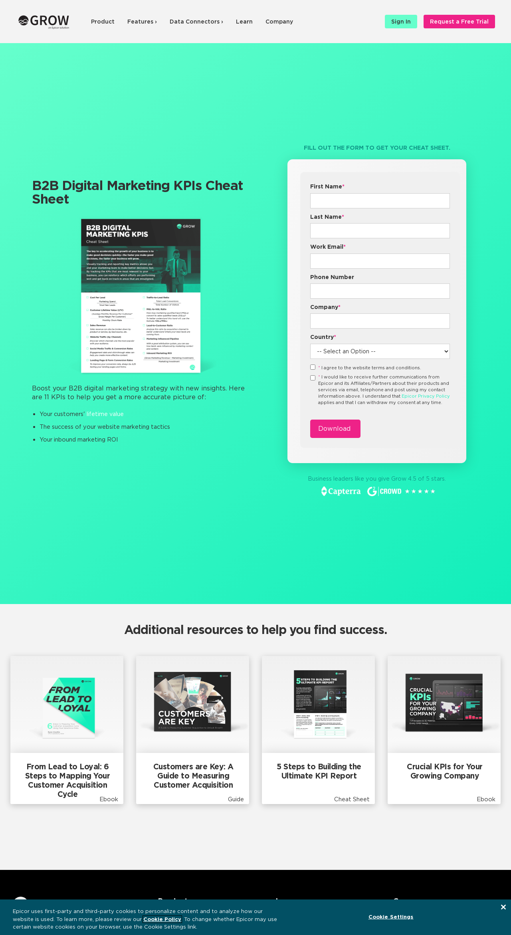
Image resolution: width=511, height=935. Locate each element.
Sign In (401, 21)
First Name (327, 186)
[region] (255, 917)
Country (323, 337)
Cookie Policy (162, 919)
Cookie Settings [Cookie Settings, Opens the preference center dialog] (391, 916)
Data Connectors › (196, 21)
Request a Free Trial (459, 21)
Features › (142, 21)
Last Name (327, 217)
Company (279, 21)
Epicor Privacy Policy (426, 396)
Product (103, 21)
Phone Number (332, 277)
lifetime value (105, 413)
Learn (244, 21)
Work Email (328, 247)
